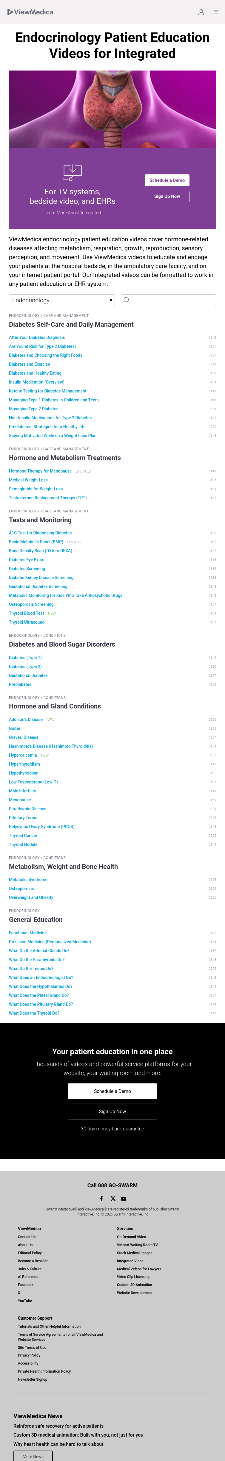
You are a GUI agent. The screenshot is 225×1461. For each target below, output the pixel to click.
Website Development (134, 1281)
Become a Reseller (33, 1249)
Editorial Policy (30, 1241)
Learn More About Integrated (72, 212)
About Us (25, 1233)
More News (33, 1444)
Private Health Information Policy (44, 1359)
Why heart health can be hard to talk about (58, 1432)
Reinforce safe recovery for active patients (58, 1414)
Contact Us (27, 1225)
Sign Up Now (167, 196)
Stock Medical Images (134, 1241)
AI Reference (28, 1265)
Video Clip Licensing (133, 1265)
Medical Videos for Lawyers (139, 1257)
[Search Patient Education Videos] (168, 300)
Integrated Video (130, 1249)
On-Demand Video (131, 1225)
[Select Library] (62, 300)
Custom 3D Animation (134, 1273)
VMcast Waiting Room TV (137, 1233)
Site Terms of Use (32, 1336)
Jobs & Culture (29, 1257)
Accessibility (28, 1351)
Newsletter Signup (32, 1367)
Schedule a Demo (167, 180)
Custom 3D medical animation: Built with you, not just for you (78, 1423)
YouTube (25, 1289)
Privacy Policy (29, 1343)
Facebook (25, 1273)
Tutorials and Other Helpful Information (49, 1315)
